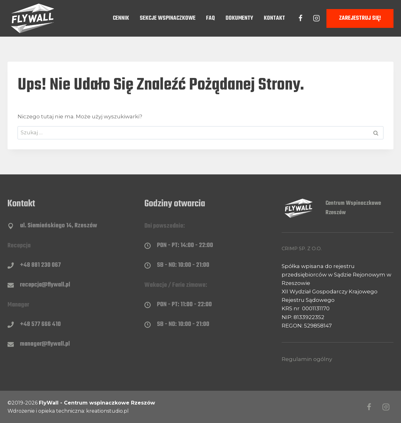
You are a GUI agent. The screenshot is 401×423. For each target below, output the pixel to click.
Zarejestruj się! (360, 18)
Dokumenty (239, 18)
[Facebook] (300, 18)
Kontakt (274, 18)
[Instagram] (316, 18)
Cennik (121, 18)
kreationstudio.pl (107, 411)
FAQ (210, 18)
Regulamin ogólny (307, 359)
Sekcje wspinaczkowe (167, 18)
